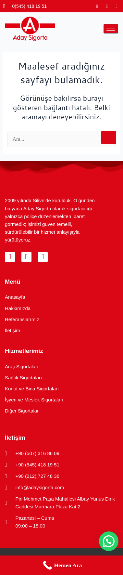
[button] (108, 541)
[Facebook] (107, 6)
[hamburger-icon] (111, 28)
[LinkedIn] (116, 6)
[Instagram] (97, 6)
